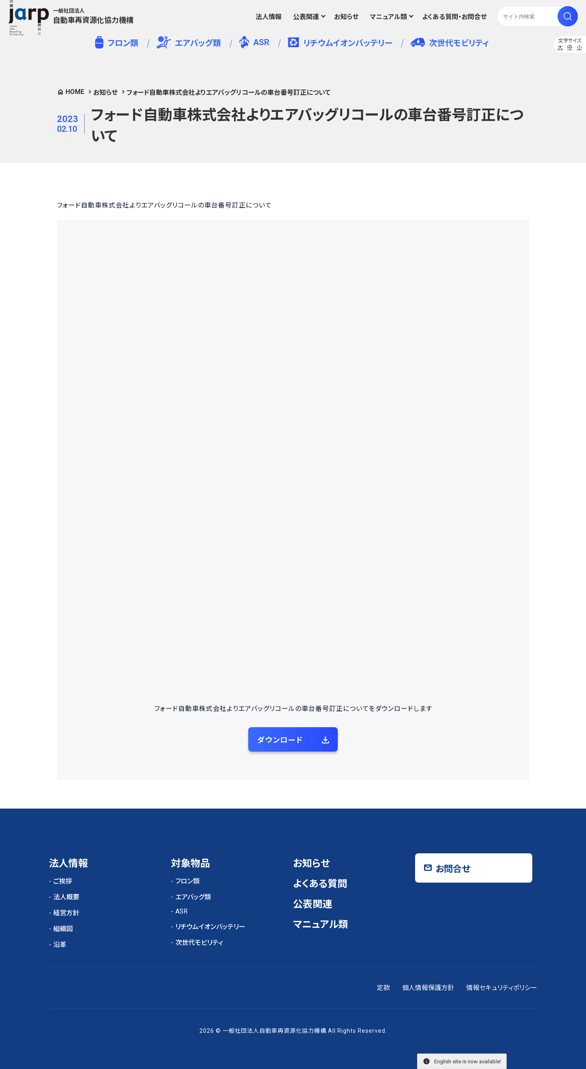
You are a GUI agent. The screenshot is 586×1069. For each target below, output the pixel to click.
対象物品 (190, 863)
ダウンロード (280, 740)
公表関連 (306, 17)
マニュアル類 (388, 17)
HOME (75, 92)
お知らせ (346, 17)
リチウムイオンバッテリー (340, 42)
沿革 (59, 945)
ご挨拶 (62, 881)
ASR (254, 42)
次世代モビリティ (450, 43)
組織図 (63, 929)
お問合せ (452, 869)
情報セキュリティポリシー (501, 988)
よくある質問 (320, 884)
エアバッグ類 (189, 42)
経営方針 (66, 913)
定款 (383, 988)
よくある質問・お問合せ (454, 17)
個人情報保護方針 (428, 988)
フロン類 (116, 42)
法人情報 (269, 17)
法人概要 (66, 897)
